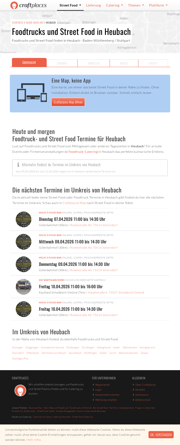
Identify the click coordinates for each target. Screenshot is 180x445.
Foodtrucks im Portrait (81, 408)
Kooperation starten (106, 394)
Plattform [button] (157, 5)
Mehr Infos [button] (34, 439)
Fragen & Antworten (145, 408)
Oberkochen (130, 347)
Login (97, 389)
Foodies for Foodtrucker (24, 411)
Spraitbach (75, 352)
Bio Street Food (100, 408)
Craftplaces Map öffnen (68, 101)
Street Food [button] (69, 5)
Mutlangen (73, 347)
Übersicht (29, 62)
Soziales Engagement (66, 411)
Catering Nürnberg (42, 417)
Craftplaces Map (74, 203)
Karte (124, 63)
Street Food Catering (82, 417)
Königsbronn (147, 347)
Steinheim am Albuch (54, 352)
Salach (144, 352)
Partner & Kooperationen (121, 408)
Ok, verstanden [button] (161, 434)
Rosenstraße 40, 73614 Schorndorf (93, 225)
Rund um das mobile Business (91, 411)
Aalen (116, 347)
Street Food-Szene (46, 411)
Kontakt (138, 389)
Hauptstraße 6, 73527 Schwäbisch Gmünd (116, 292)
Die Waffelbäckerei (52, 280)
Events (153, 63)
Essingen (17, 347)
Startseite (17, 22)
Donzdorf (18, 352)
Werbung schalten (104, 399)
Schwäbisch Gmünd (52, 347)
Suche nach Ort (35, 22)
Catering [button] (113, 5)
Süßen (103, 352)
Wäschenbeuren (128, 352)
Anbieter (94, 63)
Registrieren (101, 384)
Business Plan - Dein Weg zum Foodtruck (48, 408)
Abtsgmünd (104, 347)
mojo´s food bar (50, 212)
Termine (62, 63)
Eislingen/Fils (20, 358)
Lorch (112, 352)
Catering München (62, 417)
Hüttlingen (90, 352)
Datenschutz (141, 399)
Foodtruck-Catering (83, 151)
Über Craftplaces (144, 384)
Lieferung (93, 5)
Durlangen (88, 347)
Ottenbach (32, 352)
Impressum (140, 394)
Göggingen (32, 347)
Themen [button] (134, 5)
